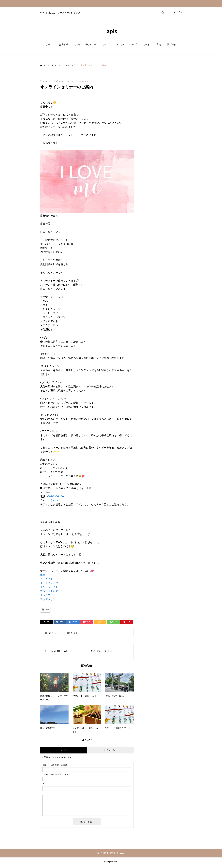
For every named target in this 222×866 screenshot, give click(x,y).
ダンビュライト (49, 587)
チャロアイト (48, 595)
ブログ (106, 44)
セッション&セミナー (85, 44)
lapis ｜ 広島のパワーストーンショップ (60, 12)
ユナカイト (46, 579)
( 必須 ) (54, 765)
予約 (158, 44)
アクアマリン (48, 599)
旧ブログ (171, 44)
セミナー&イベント (79, 81)
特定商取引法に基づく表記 (111, 853)
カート (146, 44)
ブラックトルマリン (51, 591)
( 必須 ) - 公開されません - (56, 774)
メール (54, 492)
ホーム (49, 44)
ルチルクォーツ (49, 583)
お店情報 (63, 44)
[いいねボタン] (43, 610)
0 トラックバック (110, 750)
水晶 (42, 575)
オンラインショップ (126, 44)
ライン (54, 500)
